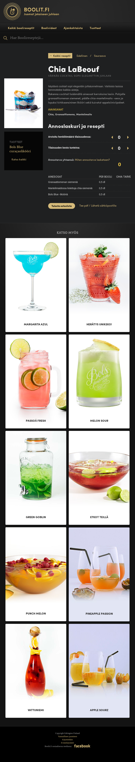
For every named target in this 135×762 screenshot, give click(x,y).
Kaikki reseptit (61, 56)
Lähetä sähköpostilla (103, 205)
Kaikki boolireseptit (21, 28)
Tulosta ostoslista (62, 206)
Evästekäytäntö (67, 743)
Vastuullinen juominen (67, 736)
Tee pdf (83, 205)
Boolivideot (49, 28)
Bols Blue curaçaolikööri (20, 149)
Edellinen (82, 56)
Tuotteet (95, 28)
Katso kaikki (19, 159)
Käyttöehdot (67, 739)
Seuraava (100, 56)
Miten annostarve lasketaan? (92, 160)
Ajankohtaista (73, 28)
